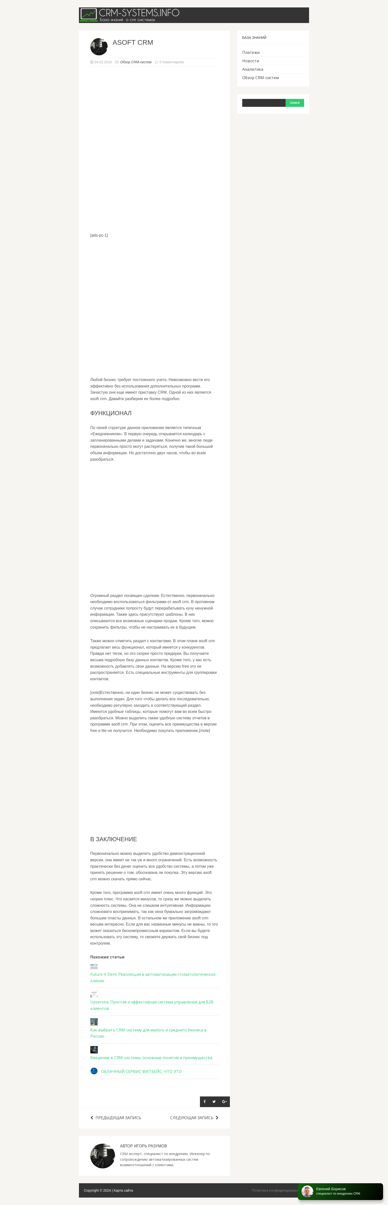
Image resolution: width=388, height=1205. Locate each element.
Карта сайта (123, 1190)
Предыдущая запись (115, 1117)
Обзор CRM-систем (135, 62)
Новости (250, 61)
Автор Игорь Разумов (143, 1146)
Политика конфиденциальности (278, 1190)
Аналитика (252, 69)
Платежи (251, 52)
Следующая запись (194, 1117)
